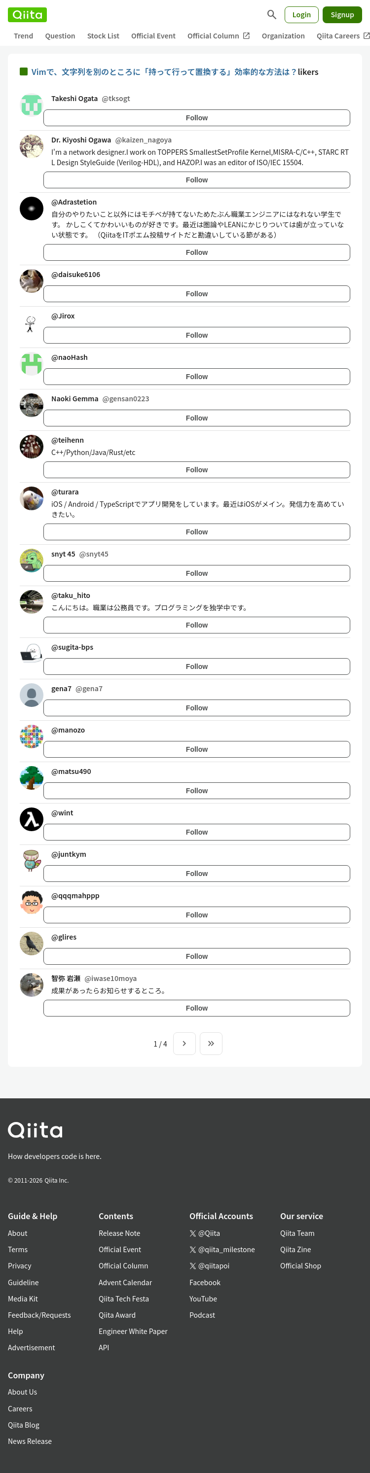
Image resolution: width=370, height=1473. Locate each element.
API (104, 1347)
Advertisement (31, 1347)
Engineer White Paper (133, 1331)
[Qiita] (27, 14)
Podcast (202, 1315)
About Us (22, 1392)
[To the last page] (211, 1043)
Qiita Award (117, 1315)
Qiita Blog (23, 1425)
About (17, 1233)
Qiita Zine (295, 1249)
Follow (197, 118)
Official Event (153, 35)
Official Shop (300, 1265)
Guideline (23, 1282)
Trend (23, 35)
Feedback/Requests (39, 1315)
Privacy (19, 1265)
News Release (30, 1441)
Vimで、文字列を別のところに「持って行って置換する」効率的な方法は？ (164, 71)
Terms (18, 1249)
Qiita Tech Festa (124, 1298)
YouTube (203, 1298)
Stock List (103, 35)
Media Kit (23, 1298)
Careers (20, 1408)
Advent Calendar (125, 1282)
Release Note (119, 1233)
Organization (283, 35)
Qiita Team (297, 1233)
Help (15, 1331)
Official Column (218, 36)
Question (60, 35)
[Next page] (184, 1043)
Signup (342, 14)
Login (302, 14)
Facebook (205, 1282)
